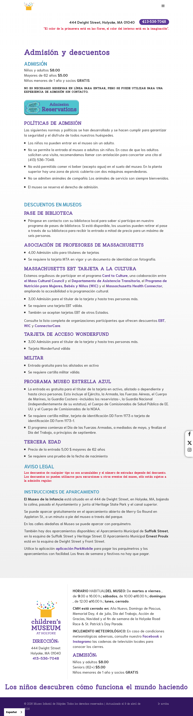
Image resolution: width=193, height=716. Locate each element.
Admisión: (85, 655)
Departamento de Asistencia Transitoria (106, 280)
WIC (27, 325)
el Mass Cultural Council (44, 280)
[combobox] (14, 712)
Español (11, 712)
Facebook (151, 636)
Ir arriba (163, 704)
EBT (161, 320)
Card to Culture (115, 275)
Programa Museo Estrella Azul (67, 382)
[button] (163, 6)
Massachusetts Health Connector (134, 285)
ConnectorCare (47, 325)
